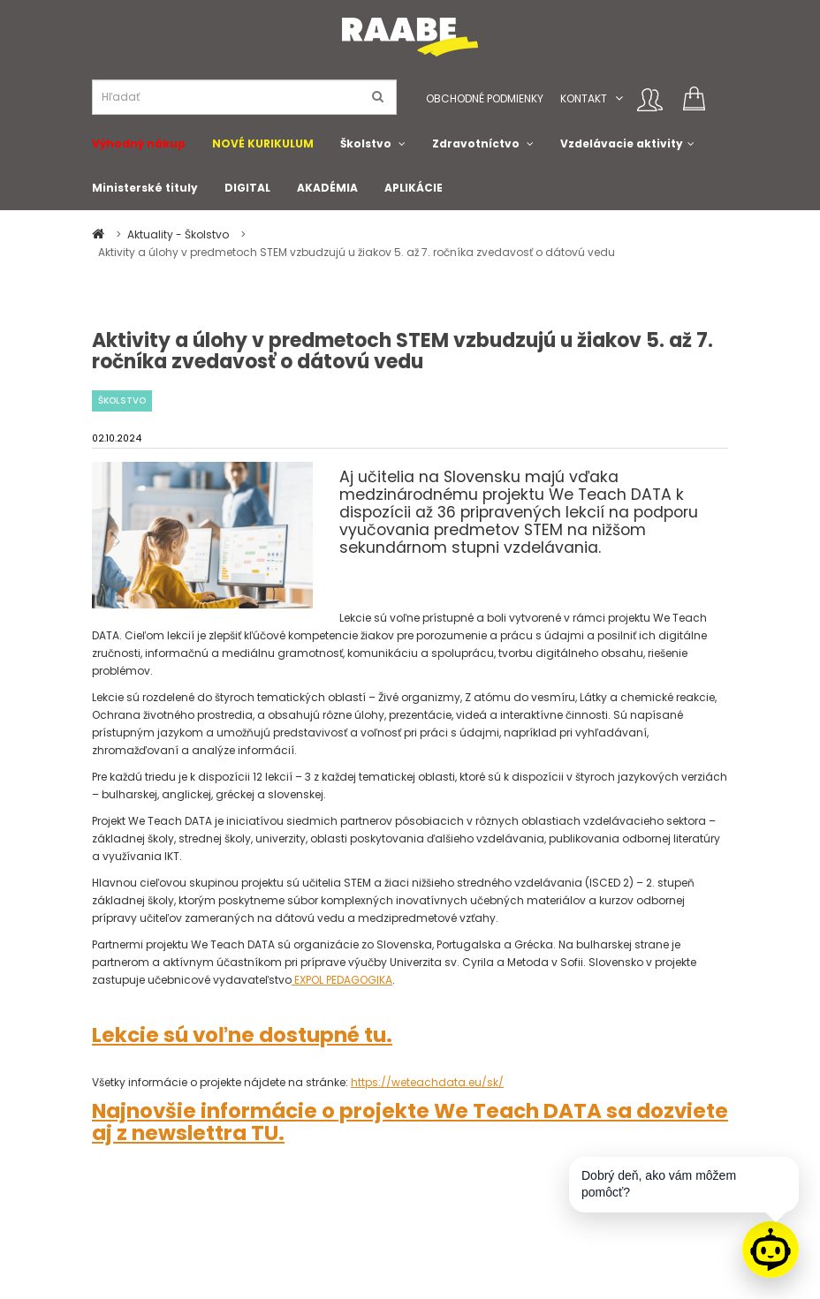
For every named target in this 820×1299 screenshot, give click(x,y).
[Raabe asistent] (770, 1249)
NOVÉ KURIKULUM (263, 143)
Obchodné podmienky (484, 98)
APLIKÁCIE (413, 187)
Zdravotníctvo (476, 143)
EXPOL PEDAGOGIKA (342, 979)
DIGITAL (247, 187)
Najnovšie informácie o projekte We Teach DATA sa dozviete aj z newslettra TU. (410, 1122)
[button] (619, 98)
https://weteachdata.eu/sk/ (427, 1082)
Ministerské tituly (145, 187)
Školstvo (365, 143)
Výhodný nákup (139, 143)
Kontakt (583, 98)
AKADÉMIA (327, 187)
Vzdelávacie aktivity (621, 143)
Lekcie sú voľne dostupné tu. (242, 1035)
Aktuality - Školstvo (179, 234)
